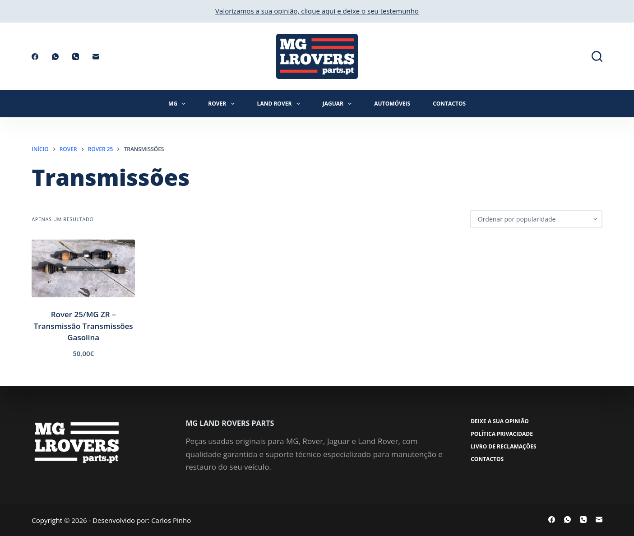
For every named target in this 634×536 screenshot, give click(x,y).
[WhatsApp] (55, 56)
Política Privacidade (502, 434)
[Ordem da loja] (536, 219)
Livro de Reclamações (504, 446)
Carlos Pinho (171, 520)
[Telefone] (75, 56)
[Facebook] (35, 56)
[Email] (96, 56)
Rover (223, 103)
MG (178, 103)
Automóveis (392, 103)
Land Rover (280, 103)
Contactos (449, 103)
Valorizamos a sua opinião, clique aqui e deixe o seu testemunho (317, 10)
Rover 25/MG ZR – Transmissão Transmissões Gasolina (83, 325)
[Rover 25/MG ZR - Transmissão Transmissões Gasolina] (83, 269)
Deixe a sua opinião (500, 421)
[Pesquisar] (597, 56)
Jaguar (339, 103)
